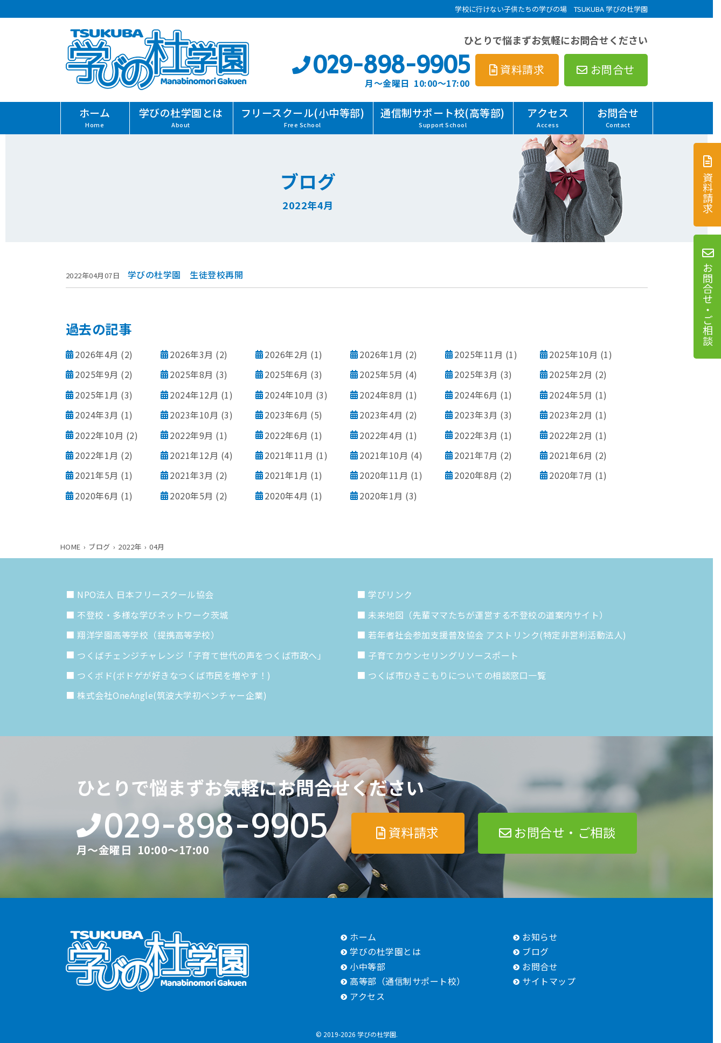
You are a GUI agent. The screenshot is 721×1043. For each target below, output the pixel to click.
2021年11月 (289, 455)
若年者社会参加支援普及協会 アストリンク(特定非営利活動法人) (497, 634)
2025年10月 (573, 354)
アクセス (548, 117)
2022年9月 (191, 435)
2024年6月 (476, 394)
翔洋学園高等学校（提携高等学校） (148, 634)
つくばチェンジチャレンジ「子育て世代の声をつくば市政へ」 (201, 655)
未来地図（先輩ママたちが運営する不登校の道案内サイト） (488, 614)
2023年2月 (571, 414)
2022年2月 (571, 435)
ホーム (94, 117)
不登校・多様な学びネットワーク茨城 (152, 614)
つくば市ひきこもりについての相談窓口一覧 (457, 675)
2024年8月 (381, 394)
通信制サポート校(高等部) (442, 117)
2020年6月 (97, 495)
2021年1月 (286, 475)
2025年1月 (97, 394)
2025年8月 (191, 374)
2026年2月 (286, 354)
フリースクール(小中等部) (303, 117)
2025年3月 (476, 374)
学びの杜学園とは (181, 117)
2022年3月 (476, 435)
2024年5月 (571, 394)
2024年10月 (289, 394)
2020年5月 (191, 495)
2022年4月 (381, 435)
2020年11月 (383, 475)
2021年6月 (571, 455)
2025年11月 (478, 354)
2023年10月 (194, 414)
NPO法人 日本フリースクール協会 (145, 594)
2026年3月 (191, 354)
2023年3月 (476, 414)
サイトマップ (549, 981)
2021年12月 (194, 455)
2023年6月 (286, 414)
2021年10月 (383, 455)
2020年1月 (381, 495)
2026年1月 (381, 354)
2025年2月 (571, 374)
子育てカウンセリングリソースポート (443, 655)
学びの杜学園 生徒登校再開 (186, 274)
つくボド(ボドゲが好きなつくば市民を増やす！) (174, 675)
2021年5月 (97, 475)
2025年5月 (381, 374)
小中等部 (367, 966)
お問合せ (618, 117)
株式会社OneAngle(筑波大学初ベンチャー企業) (172, 695)
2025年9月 (97, 374)
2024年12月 (194, 394)
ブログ (535, 951)
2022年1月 (97, 455)
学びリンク (390, 594)
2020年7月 (571, 475)
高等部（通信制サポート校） (408, 981)
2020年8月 (476, 475)
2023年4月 (381, 414)
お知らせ (540, 936)
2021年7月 (476, 455)
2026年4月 (97, 354)
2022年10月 (99, 435)
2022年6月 (286, 435)
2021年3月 (191, 475)
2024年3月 (97, 414)
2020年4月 (286, 495)
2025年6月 (286, 374)
